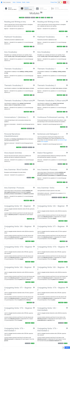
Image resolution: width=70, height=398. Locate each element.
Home (14, 2)
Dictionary (18, 2)
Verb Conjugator (44, 141)
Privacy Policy (54, 2)
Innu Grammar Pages (62, 140)
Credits (23, 2)
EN (64, 2)
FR (67, 2)
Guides (28, 2)
